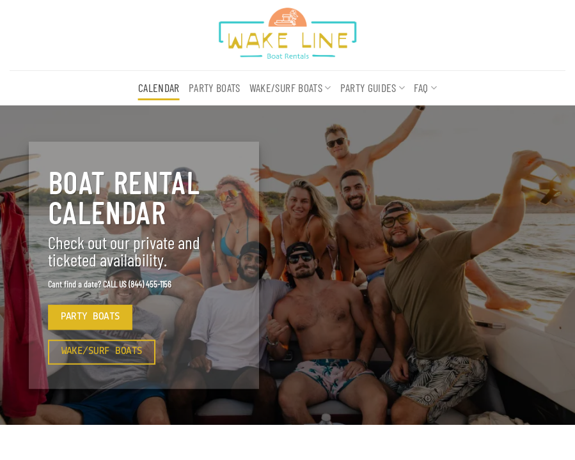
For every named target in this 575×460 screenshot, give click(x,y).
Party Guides (373, 87)
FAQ (425, 87)
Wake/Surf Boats (290, 87)
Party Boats (214, 87)
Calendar (159, 87)
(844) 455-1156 (150, 284)
